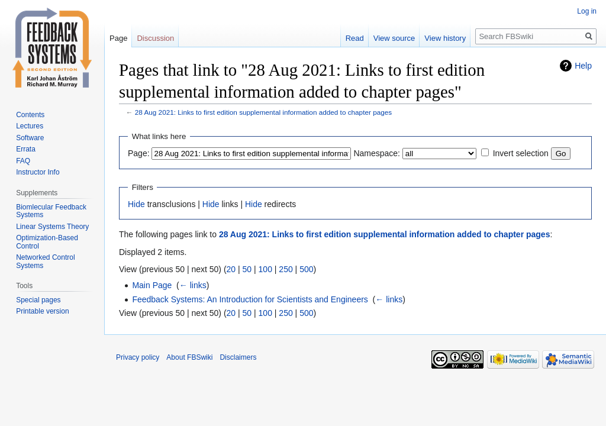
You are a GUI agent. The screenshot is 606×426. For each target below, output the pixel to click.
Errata (26, 149)
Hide (136, 204)
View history (445, 38)
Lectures (29, 126)
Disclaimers (238, 357)
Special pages (38, 300)
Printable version (42, 311)
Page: (139, 153)
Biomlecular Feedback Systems (51, 211)
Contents (30, 115)
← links (193, 285)
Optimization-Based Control (47, 242)
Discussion (155, 38)
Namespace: (376, 153)
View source (394, 38)
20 (231, 269)
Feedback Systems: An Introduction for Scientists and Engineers (250, 299)
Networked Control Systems (45, 261)
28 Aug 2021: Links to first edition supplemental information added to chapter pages (263, 112)
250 (285, 269)
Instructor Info (37, 172)
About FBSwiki (189, 357)
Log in (587, 11)
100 (265, 269)
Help (583, 65)
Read (355, 38)
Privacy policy (137, 357)
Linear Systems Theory (52, 226)
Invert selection (521, 153)
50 (247, 269)
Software (30, 138)
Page (118, 38)
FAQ (23, 161)
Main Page (152, 285)
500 (306, 269)
